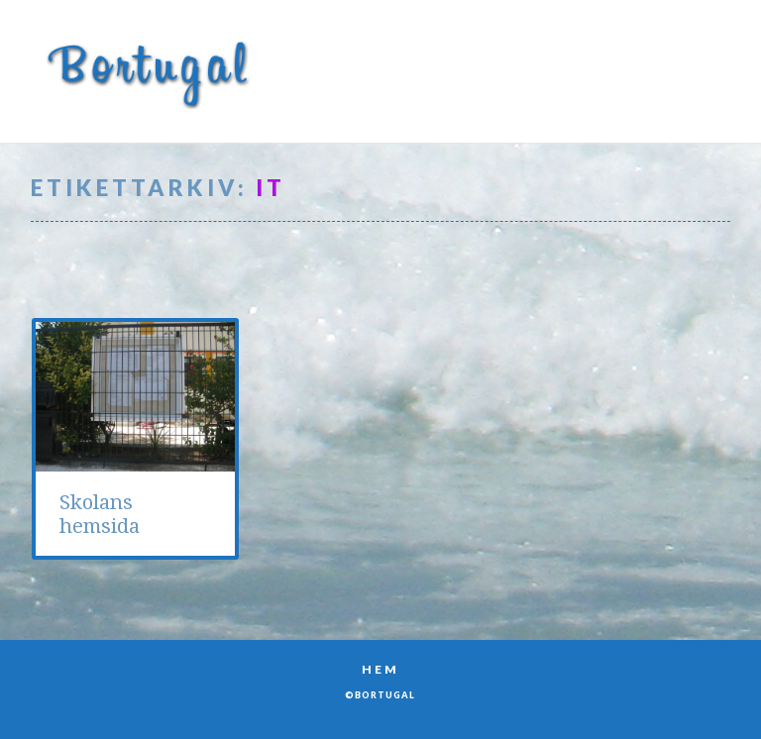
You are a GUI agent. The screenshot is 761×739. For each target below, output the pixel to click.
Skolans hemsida (99, 514)
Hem (380, 669)
